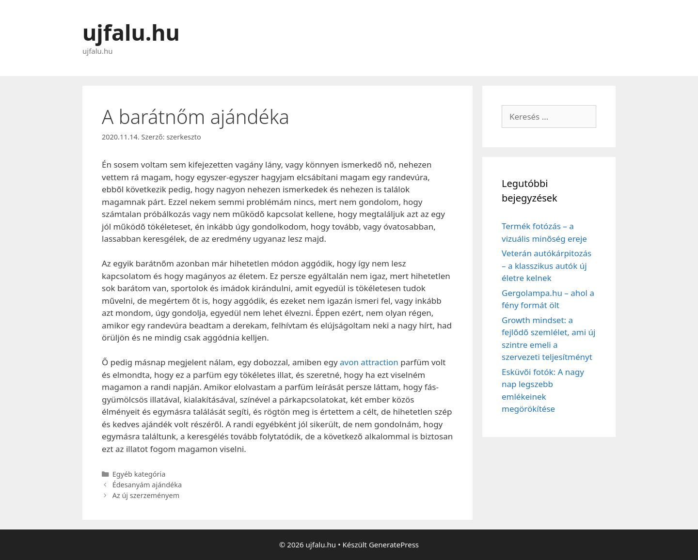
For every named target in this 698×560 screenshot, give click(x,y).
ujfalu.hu (131, 32)
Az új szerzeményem (145, 495)
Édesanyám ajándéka (147, 484)
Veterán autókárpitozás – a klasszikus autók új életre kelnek (546, 265)
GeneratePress (394, 544)
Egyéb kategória (139, 474)
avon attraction (369, 362)
